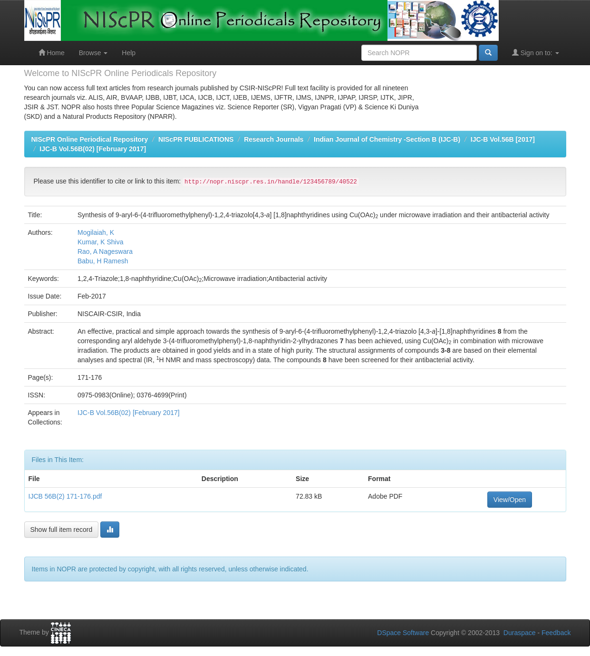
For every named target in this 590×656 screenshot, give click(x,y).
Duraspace (519, 633)
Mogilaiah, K (95, 232)
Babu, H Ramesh (102, 261)
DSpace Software (403, 633)
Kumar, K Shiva (100, 242)
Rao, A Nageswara (105, 251)
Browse (93, 53)
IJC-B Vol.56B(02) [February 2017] (92, 149)
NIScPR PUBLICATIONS (195, 139)
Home (52, 52)
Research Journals (273, 139)
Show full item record (61, 529)
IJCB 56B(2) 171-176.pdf (65, 496)
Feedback (556, 633)
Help (128, 53)
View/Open (509, 499)
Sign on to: (535, 52)
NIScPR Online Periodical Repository (89, 139)
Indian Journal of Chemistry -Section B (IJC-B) (387, 139)
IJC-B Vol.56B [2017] (503, 139)
